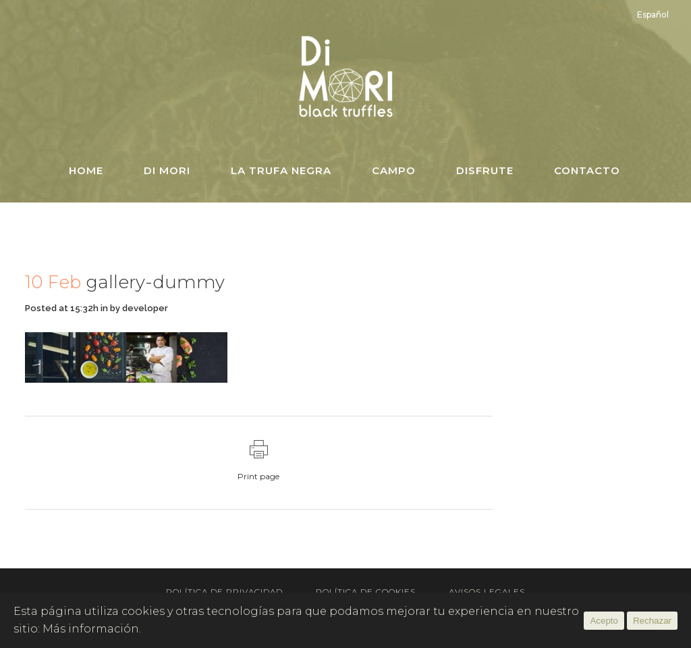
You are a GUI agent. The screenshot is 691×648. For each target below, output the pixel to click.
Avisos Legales (487, 592)
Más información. (92, 628)
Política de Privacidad (224, 592)
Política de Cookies (366, 592)
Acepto (604, 621)
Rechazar (652, 621)
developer (145, 308)
